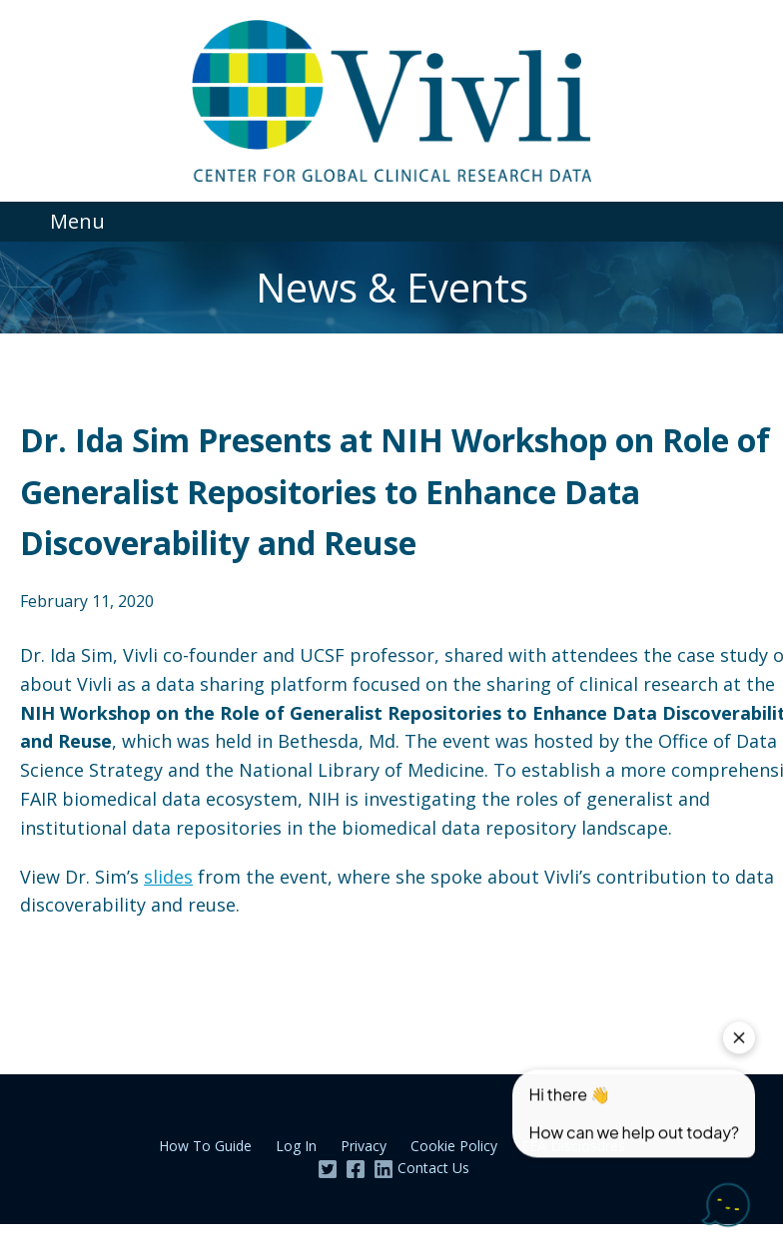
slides (168, 877)
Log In (296, 1145)
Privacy (364, 1145)
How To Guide (205, 1145)
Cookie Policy (453, 1145)
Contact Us (433, 1167)
